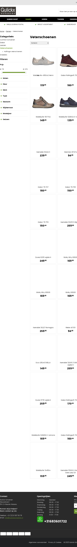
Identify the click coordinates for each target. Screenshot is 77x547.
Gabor (2, 42)
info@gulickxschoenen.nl (14, 518)
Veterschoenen (6, 48)
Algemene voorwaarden (38, 542)
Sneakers (3, 55)
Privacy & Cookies (54, 542)
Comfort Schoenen (7, 40)
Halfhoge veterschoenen (13, 51)
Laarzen (3, 45)
